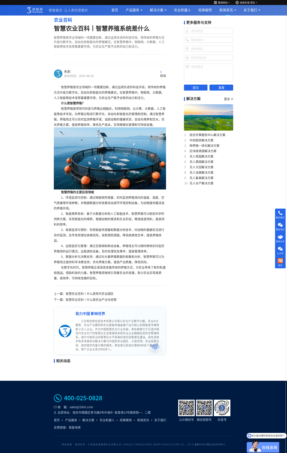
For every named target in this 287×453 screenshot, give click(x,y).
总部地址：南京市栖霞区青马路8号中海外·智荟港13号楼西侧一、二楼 (104, 412)
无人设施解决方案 (201, 172)
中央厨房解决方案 (201, 140)
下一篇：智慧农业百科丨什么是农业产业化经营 (85, 299)
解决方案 (156, 10)
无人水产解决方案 (201, 183)
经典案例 (205, 10)
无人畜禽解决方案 (201, 177)
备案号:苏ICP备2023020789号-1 (210, 444)
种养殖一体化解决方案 (204, 145)
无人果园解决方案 (201, 161)
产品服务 (132, 10)
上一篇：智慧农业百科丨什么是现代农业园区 (84, 293)
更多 (228, 99)
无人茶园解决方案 (201, 156)
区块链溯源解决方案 (203, 150)
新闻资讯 (226, 10)
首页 (114, 10)
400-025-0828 (83, 398)
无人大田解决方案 (201, 167)
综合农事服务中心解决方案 (207, 134)
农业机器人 (182, 10)
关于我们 (250, 10)
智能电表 (75, 427)
